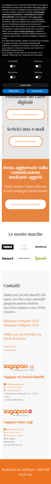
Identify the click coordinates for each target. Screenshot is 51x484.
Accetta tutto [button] (37, 91)
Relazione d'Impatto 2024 (21, 325)
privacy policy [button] (41, 7)
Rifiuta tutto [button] (14, 91)
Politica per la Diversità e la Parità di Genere (22, 336)
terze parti (40, 19)
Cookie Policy (10, 350)
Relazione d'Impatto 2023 (21, 321)
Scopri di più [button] (25, 85)
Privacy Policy (10, 346)
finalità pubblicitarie (27, 31)
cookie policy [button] (37, 17)
